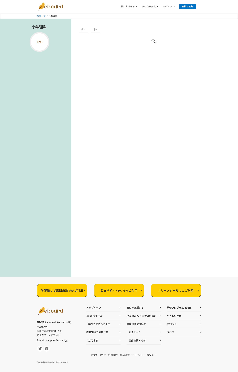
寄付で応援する (135, 307)
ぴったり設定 (149, 6)
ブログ (170, 332)
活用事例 (93, 340)
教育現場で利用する (97, 332)
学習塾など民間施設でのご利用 (62, 290)
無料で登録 (187, 6)
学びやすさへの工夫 (99, 324)
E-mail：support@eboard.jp (52, 340)
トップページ (93, 307)
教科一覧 (41, 16)
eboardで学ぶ (94, 316)
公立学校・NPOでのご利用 (118, 290)
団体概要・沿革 (137, 340)
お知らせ (172, 324)
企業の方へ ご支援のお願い (141, 316)
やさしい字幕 (174, 316)
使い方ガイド (128, 6)
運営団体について (136, 324)
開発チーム (135, 332)
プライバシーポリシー (144, 355)
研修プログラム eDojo (179, 307)
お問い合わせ (98, 355)
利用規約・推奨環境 (119, 355)
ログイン (167, 6)
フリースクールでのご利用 (176, 290)
